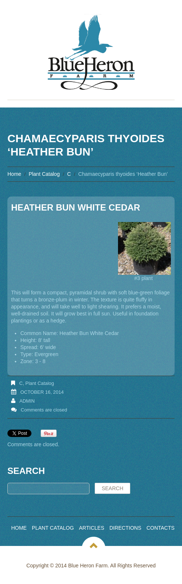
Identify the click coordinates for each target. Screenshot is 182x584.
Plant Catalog (44, 174)
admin (27, 401)
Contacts (160, 528)
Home (14, 174)
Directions (125, 528)
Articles (91, 528)
